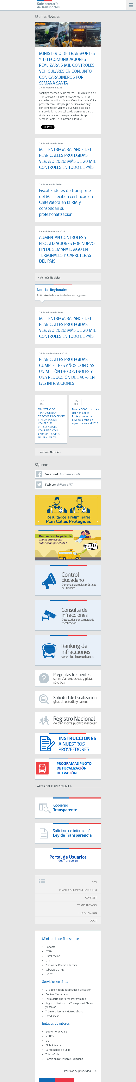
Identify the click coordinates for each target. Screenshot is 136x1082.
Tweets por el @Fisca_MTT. (53, 786)
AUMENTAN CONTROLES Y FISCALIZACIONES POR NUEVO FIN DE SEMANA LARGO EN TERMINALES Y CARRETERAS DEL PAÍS (67, 249)
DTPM (48, 951)
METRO (49, 1036)
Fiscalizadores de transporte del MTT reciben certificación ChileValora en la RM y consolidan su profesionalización (66, 202)
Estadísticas (52, 1016)
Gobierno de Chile (56, 1031)
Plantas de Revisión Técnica (61, 965)
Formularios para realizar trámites (65, 999)
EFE (47, 1040)
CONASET (91, 897)
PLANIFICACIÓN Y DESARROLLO (78, 890)
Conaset (50, 947)
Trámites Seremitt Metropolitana (64, 1011)
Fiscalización (52, 956)
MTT (47, 960)
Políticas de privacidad (77, 1071)
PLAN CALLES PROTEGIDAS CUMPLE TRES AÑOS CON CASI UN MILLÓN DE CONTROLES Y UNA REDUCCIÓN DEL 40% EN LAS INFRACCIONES (67, 371)
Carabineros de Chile (57, 1050)
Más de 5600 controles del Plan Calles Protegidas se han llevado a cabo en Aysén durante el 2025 (85, 416)
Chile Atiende (53, 1045)
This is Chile (52, 1054)
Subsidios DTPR (54, 969)
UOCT (93, 920)
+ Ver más (49, 277)
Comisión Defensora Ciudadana (64, 1059)
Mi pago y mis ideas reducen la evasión (68, 990)
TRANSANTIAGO (87, 905)
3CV (94, 882)
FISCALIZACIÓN (88, 913)
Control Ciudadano (56, 994)
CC (95, 1071)
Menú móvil (131, 5)
